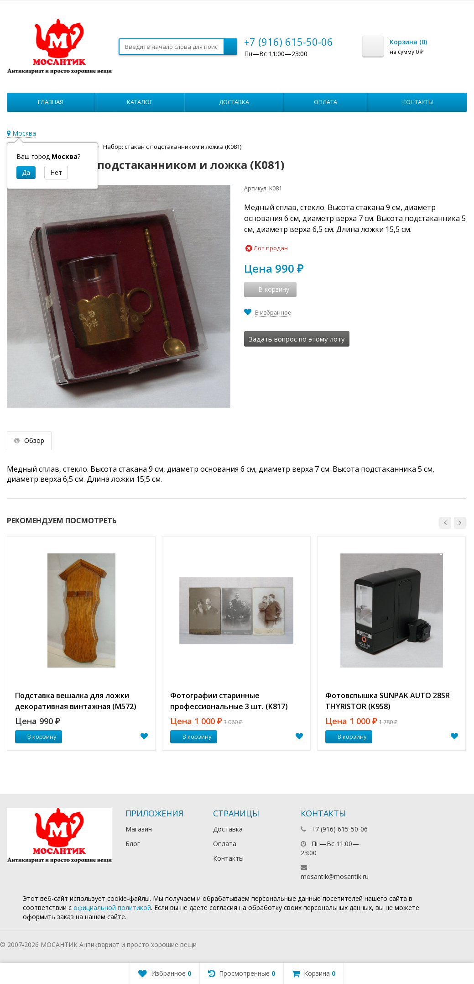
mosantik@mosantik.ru (335, 876)
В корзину (37, 736)
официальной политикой (112, 907)
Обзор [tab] (29, 440)
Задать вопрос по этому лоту (297, 338)
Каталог (139, 102)
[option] (81, 643)
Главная (50, 102)
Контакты (417, 102)
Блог (132, 843)
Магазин (138, 829)
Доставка (234, 102)
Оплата (325, 102)
